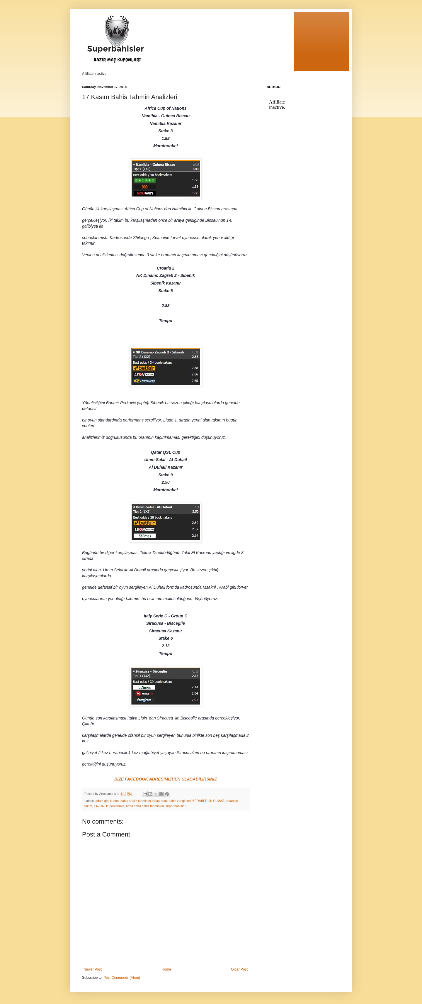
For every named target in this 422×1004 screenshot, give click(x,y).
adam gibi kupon (107, 800)
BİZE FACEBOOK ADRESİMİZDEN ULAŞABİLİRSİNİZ (165, 779)
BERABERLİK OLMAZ (208, 800)
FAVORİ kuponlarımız (109, 806)
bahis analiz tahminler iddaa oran (143, 800)
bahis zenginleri (180, 800)
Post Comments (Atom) (121, 978)
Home (166, 969)
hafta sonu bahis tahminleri (145, 806)
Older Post (239, 969)
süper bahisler (176, 806)
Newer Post (93, 969)
